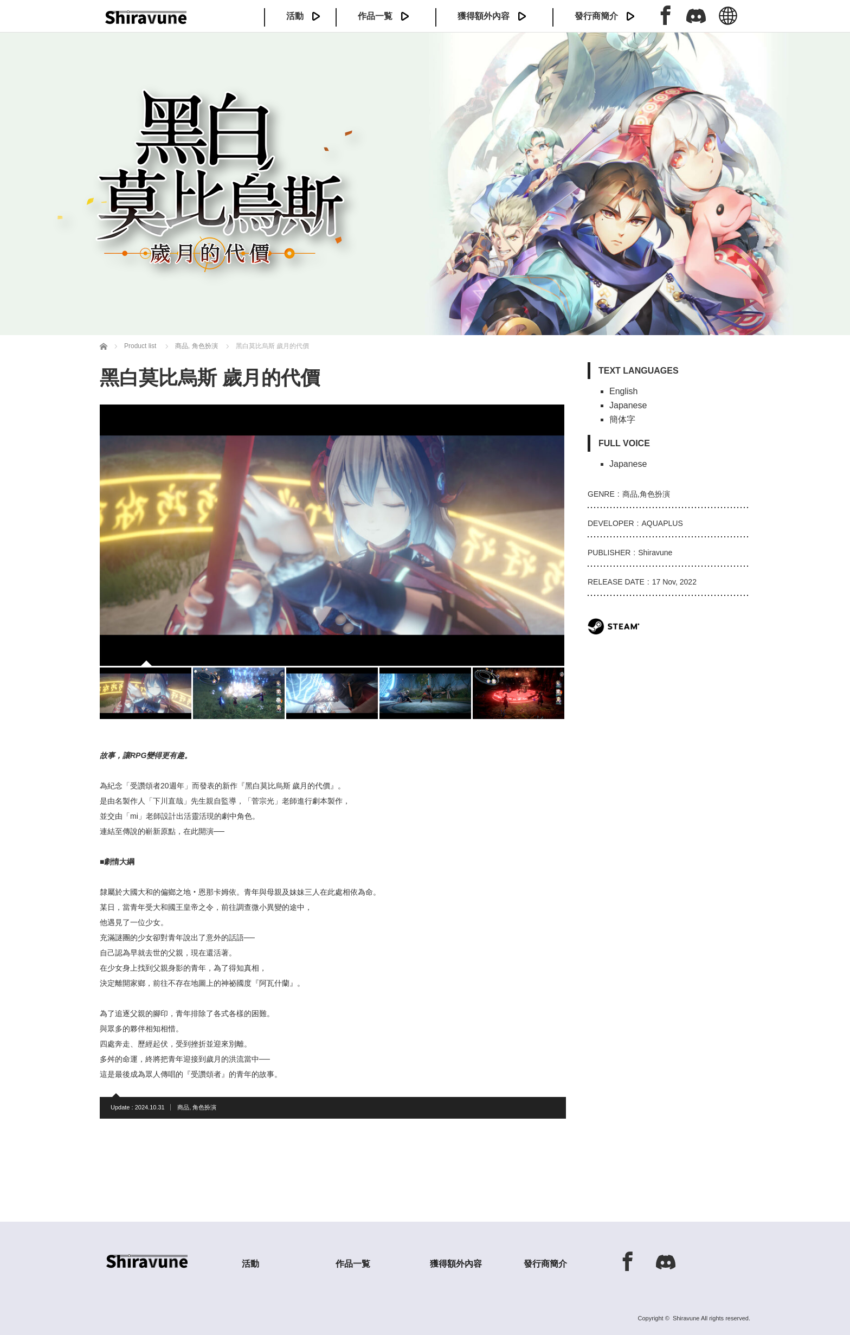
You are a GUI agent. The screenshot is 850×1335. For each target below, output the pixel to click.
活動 (295, 16)
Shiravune (686, 1318)
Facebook (665, 15)
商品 (183, 1107)
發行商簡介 (596, 16)
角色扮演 (204, 1107)
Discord (696, 15)
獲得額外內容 (484, 16)
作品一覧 (375, 16)
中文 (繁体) (728, 21)
